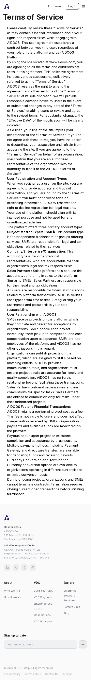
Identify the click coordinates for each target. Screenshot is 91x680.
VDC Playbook (43, 597)
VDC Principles (43, 621)
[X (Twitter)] (16, 567)
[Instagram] (33, 567)
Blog (66, 613)
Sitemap (67, 674)
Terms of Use (33, 674)
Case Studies (42, 615)
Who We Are (12, 590)
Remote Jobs (72, 606)
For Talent (55, 6)
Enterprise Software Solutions (70, 595)
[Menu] (83, 6)
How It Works (12, 597)
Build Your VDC (43, 590)
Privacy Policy (12, 674)
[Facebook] (24, 567)
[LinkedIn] (7, 567)
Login (72, 6)
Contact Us (51, 674)
